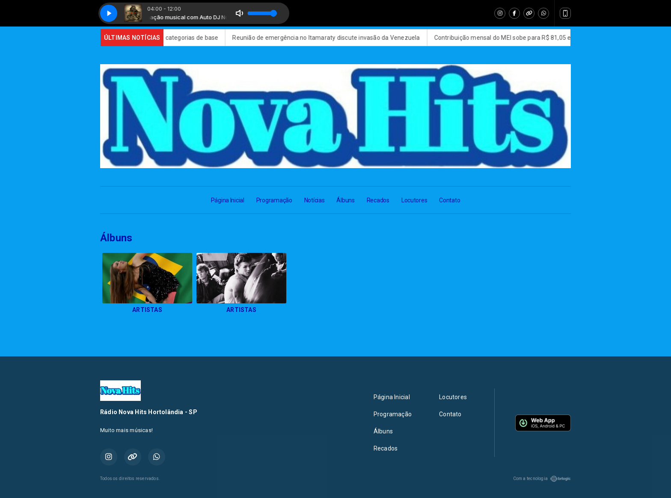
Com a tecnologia (542, 479)
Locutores (414, 200)
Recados (378, 200)
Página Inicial (227, 200)
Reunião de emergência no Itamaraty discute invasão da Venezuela (333, 37)
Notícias (314, 200)
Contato (449, 200)
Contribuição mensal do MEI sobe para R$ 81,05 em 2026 (520, 37)
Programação (274, 200)
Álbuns (345, 200)
